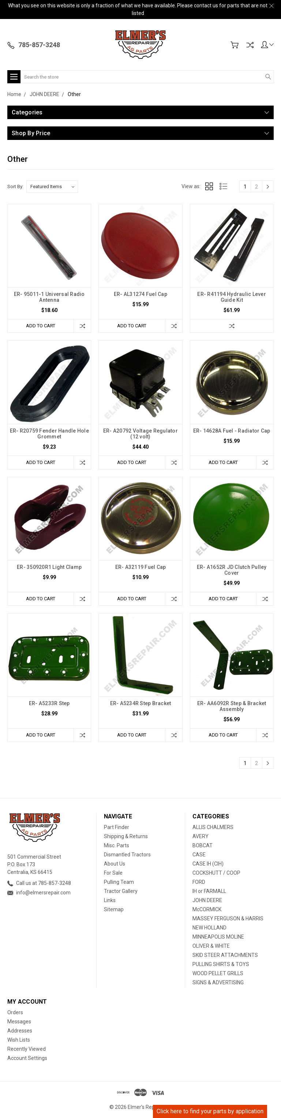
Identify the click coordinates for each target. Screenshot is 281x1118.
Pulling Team (119, 882)
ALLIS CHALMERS (212, 827)
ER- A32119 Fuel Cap (140, 567)
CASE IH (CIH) (208, 864)
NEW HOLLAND (209, 928)
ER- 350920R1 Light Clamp (49, 567)
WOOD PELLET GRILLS (217, 973)
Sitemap (114, 909)
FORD (198, 882)
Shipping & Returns (126, 836)
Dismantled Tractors (127, 854)
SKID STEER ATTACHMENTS (225, 955)
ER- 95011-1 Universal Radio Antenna (49, 297)
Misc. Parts (116, 845)
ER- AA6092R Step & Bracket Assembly (231, 706)
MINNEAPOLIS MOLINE (218, 937)
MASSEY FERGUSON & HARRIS (227, 918)
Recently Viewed (26, 1049)
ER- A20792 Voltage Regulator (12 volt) (140, 434)
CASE (199, 854)
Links (110, 900)
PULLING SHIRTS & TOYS (220, 964)
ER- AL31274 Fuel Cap (140, 294)
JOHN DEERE (207, 900)
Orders (15, 1012)
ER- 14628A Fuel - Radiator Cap (231, 431)
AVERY (200, 836)
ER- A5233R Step (49, 703)
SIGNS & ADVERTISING (218, 982)
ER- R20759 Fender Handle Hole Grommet (49, 434)
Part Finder (116, 827)
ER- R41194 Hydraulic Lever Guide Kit (231, 297)
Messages (19, 1021)
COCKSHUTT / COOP (216, 873)
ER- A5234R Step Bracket (140, 703)
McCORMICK (206, 909)
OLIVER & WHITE (211, 946)
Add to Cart (40, 325)
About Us (114, 864)
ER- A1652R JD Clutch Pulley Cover (232, 570)
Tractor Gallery (121, 891)
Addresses (19, 1031)
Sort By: (15, 186)
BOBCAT (202, 845)
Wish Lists (18, 1040)
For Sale (113, 873)
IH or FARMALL (209, 891)
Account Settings (27, 1058)
